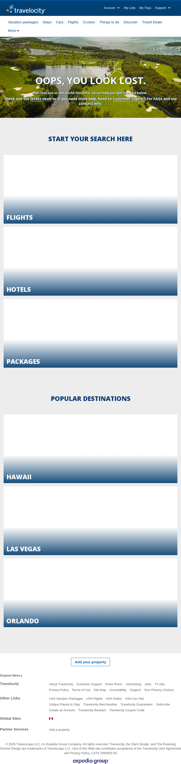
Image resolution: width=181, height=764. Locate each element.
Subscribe (163, 704)
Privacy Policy (59, 690)
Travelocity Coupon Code (126, 710)
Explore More (11, 675)
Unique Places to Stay (64, 704)
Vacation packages (23, 21)
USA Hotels (114, 698)
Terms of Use (81, 690)
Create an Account (62, 710)
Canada (51, 718)
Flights (73, 21)
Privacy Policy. (80, 753)
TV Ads (160, 684)
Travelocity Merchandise (100, 704)
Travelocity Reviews (92, 710)
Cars (60, 21)
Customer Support (129, 98)
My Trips (145, 8)
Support (135, 690)
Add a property (59, 729)
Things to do (109, 21)
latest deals (41, 98)
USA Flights (94, 698)
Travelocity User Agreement (161, 748)
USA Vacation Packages (66, 698)
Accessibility (118, 690)
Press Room (114, 684)
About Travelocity (61, 684)
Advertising (133, 684)
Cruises (89, 21)
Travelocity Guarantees (136, 704)
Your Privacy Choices (159, 690)
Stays (47, 21)
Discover (130, 21)
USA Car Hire (134, 698)
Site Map (100, 690)
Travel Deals (152, 21)
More (14, 30)
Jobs (148, 684)
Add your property (90, 662)
